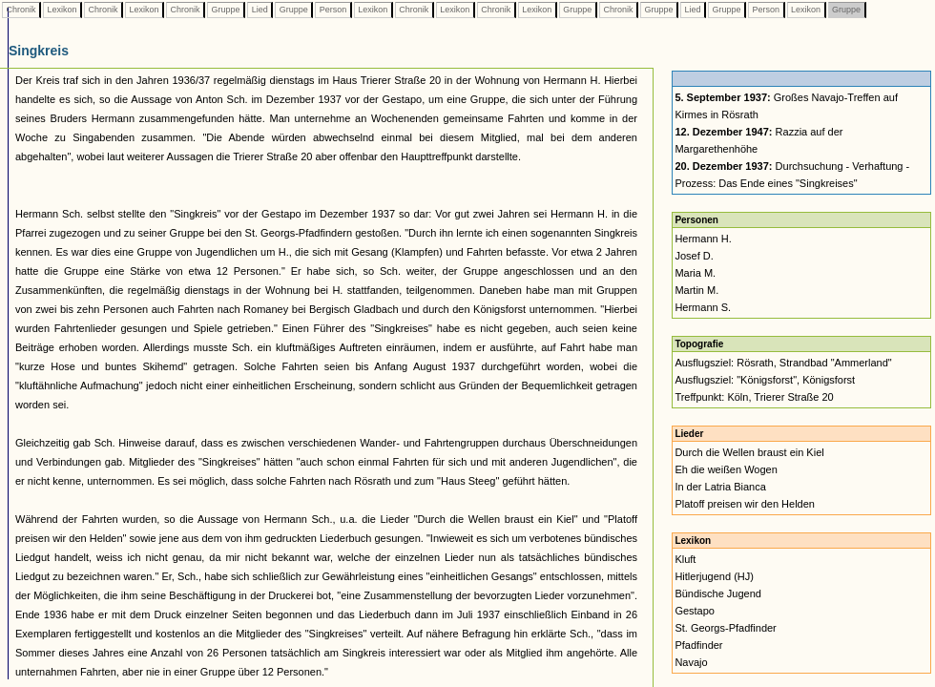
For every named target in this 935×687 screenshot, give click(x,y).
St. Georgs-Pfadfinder (725, 628)
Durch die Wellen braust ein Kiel (749, 452)
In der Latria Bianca (720, 486)
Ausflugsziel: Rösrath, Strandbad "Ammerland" (783, 362)
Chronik (21, 9)
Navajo (691, 662)
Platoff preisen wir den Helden (745, 504)
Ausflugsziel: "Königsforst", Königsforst (765, 379)
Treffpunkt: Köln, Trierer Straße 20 (754, 397)
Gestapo (695, 610)
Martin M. (696, 290)
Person (333, 9)
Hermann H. (703, 238)
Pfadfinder (698, 645)
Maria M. (695, 273)
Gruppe (225, 9)
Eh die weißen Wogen (726, 469)
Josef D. (694, 255)
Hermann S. (703, 307)
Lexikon (62, 9)
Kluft (685, 559)
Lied (259, 9)
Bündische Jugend (718, 593)
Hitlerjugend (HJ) (714, 576)
